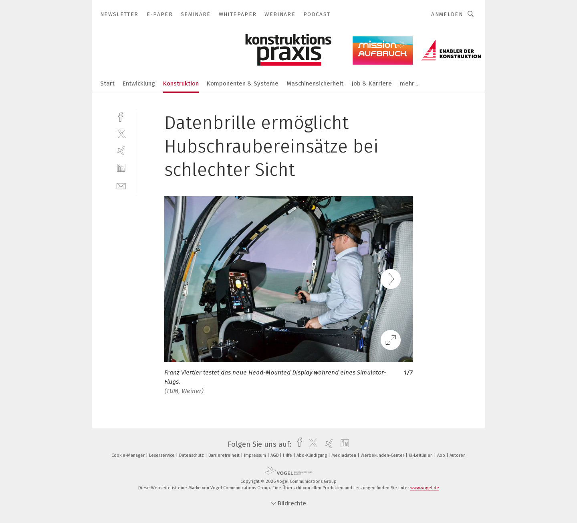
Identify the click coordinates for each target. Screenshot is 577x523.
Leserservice (162, 455)
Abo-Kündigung (312, 455)
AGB (275, 455)
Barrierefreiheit (224, 455)
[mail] (121, 185)
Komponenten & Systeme (242, 83)
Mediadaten (344, 455)
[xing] (121, 151)
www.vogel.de (424, 487)
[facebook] (121, 116)
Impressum (255, 455)
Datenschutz (192, 455)
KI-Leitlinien (421, 455)
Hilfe (288, 455)
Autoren (458, 455)
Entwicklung (139, 83)
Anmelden (447, 14)
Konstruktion (181, 83)
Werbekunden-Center (383, 455)
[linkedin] (121, 168)
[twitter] (121, 133)
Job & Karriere (371, 83)
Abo (441, 455)
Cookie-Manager (128, 455)
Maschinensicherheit (314, 83)
